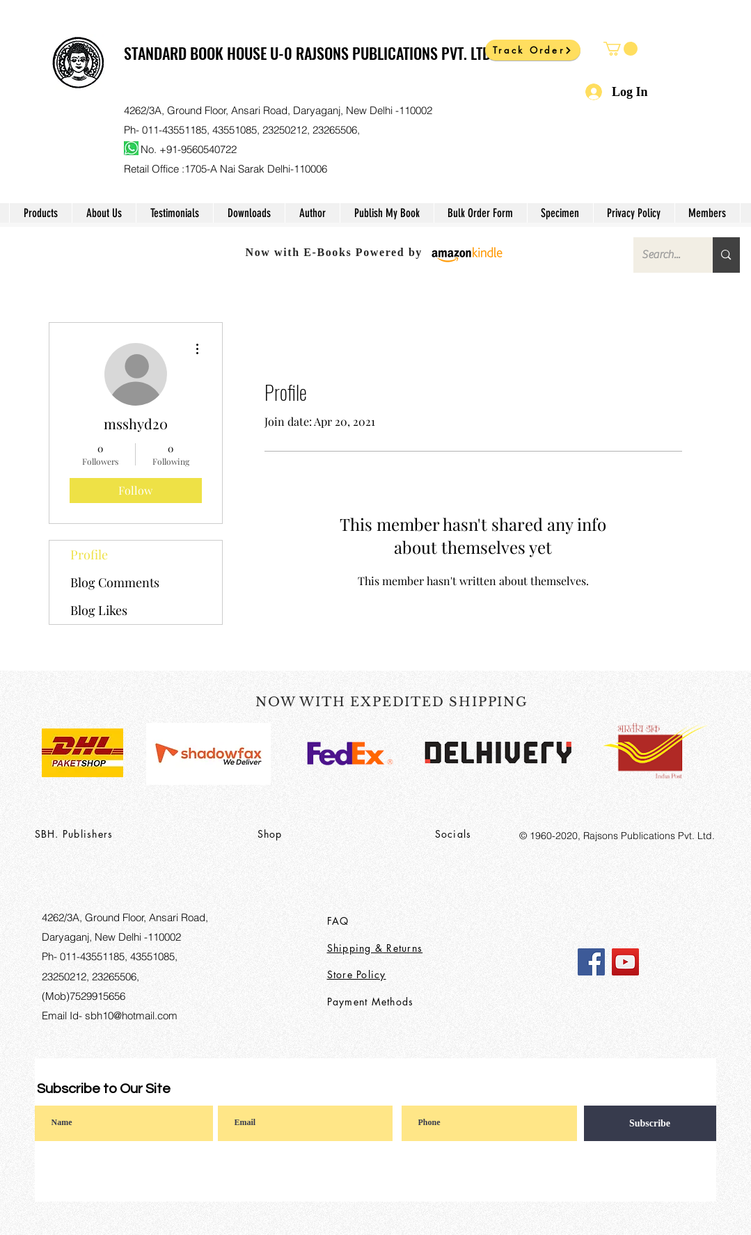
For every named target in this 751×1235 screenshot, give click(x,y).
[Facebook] (591, 961)
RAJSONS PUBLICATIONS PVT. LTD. (395, 53)
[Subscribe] (650, 1123)
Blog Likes (98, 610)
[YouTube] (625, 961)
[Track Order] (532, 50)
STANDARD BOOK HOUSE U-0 (210, 53)
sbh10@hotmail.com (131, 1015)
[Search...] (663, 255)
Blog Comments (114, 582)
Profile (89, 554)
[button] (620, 49)
